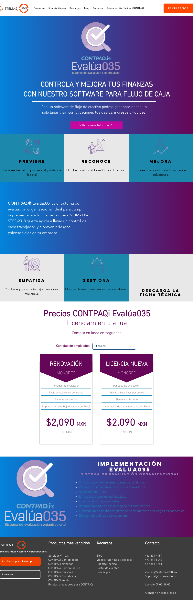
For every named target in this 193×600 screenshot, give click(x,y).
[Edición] (114, 346)
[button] (39, 8)
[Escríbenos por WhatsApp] (20, 561)
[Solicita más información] (96, 125)
